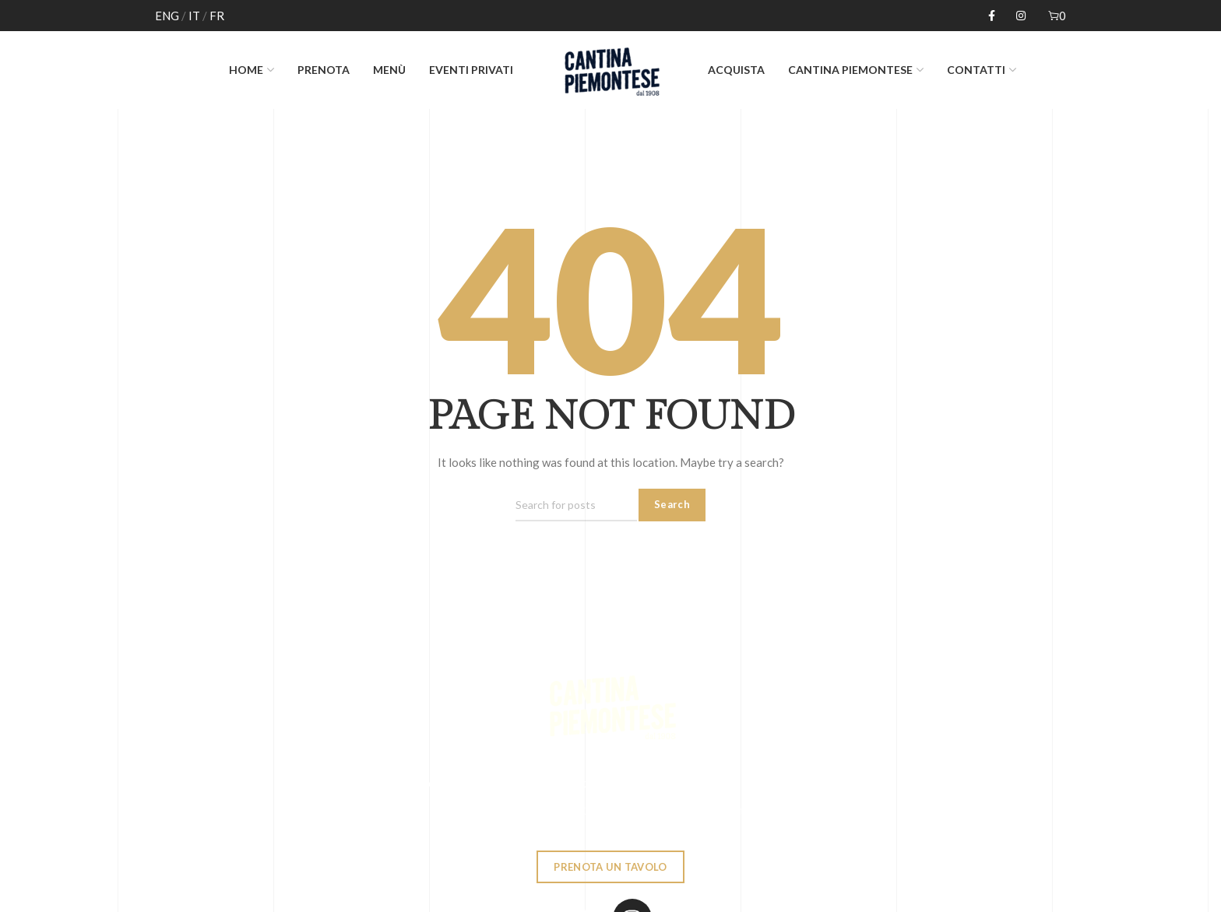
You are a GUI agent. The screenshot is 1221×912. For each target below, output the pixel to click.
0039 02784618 (421, 810)
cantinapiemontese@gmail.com (763, 810)
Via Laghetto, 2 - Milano (574, 810)
